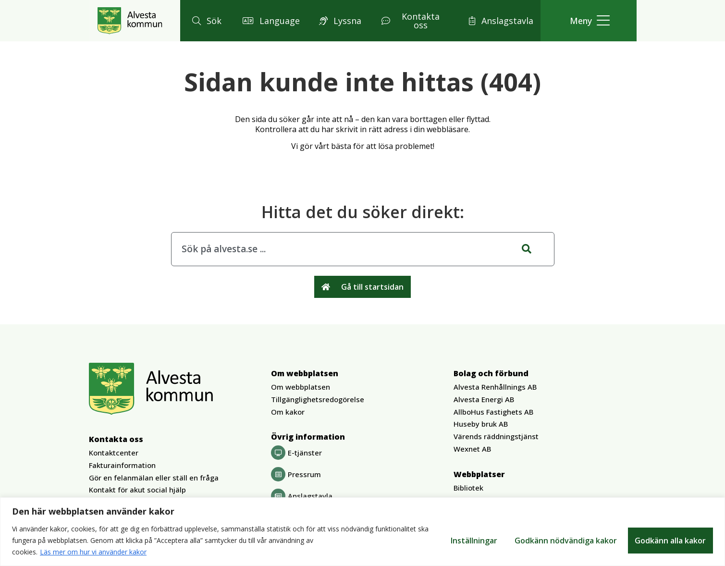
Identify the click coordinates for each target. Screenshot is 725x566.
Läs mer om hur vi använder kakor (93, 551)
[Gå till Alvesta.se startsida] (130, 20)
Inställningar (472, 540)
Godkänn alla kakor (670, 540)
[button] (205, 20)
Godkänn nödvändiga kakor (565, 540)
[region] (362, 531)
